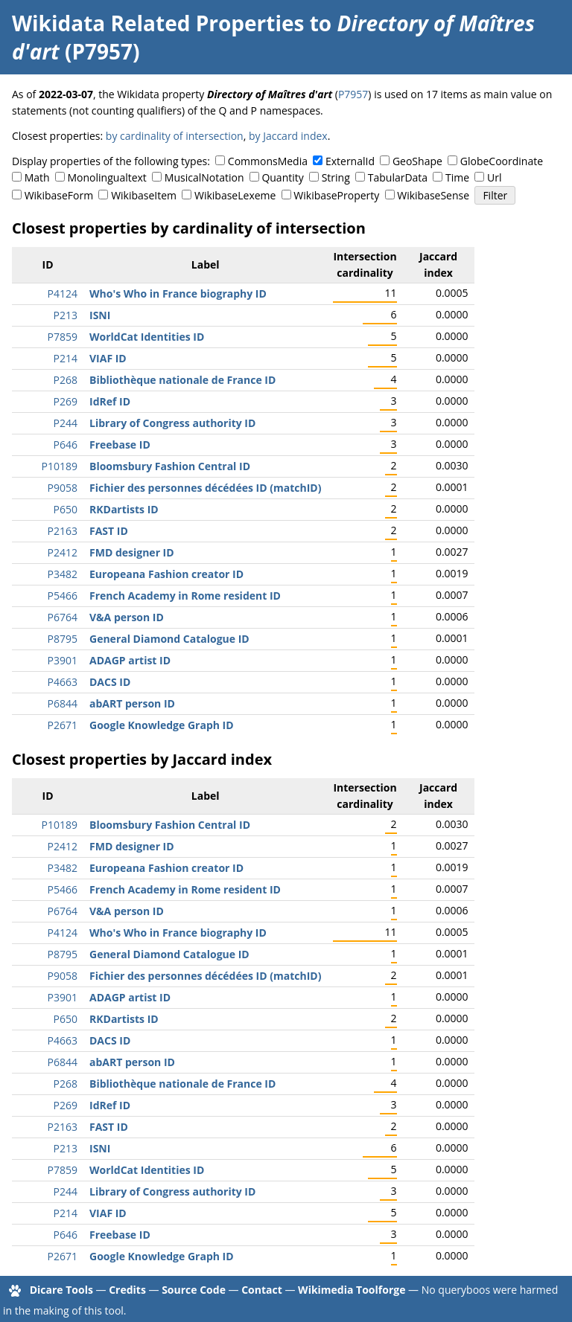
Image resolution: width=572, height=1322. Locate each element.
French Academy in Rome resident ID (185, 595)
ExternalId (350, 161)
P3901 (62, 660)
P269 (65, 401)
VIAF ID (108, 358)
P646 (65, 444)
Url (494, 177)
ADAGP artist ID (130, 660)
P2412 (62, 552)
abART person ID (132, 703)
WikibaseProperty (336, 195)
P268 (65, 380)
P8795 (62, 639)
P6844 (62, 703)
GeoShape (417, 161)
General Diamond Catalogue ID (169, 639)
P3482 (62, 574)
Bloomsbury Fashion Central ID (169, 466)
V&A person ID (126, 617)
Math (37, 177)
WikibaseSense (433, 195)
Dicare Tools (61, 1290)
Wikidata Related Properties (158, 23)
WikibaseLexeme (235, 195)
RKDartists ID (124, 509)
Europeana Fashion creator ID (166, 574)
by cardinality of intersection (175, 136)
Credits (127, 1290)
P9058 (62, 488)
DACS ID (109, 682)
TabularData (398, 177)
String (336, 177)
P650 (65, 509)
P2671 (62, 725)
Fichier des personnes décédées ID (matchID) (205, 488)
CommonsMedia (268, 161)
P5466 (62, 595)
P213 (65, 315)
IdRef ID (109, 401)
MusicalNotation (204, 177)
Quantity (282, 177)
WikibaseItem (144, 195)
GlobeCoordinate (501, 161)
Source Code (194, 1290)
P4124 (62, 293)
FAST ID (108, 531)
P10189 (59, 466)
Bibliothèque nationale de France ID (182, 380)
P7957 (353, 94)
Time (457, 177)
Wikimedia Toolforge (351, 1290)
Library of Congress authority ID (172, 423)
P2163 (62, 531)
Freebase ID (119, 444)
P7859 (62, 337)
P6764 (62, 617)
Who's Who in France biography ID (178, 293)
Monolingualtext (107, 177)
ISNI (99, 315)
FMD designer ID (131, 552)
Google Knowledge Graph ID (161, 725)
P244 (65, 423)
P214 (65, 358)
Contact (261, 1290)
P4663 (62, 682)
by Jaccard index (288, 136)
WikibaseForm (59, 195)
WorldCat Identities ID (146, 337)
